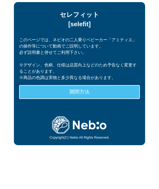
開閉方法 (79, 91)
